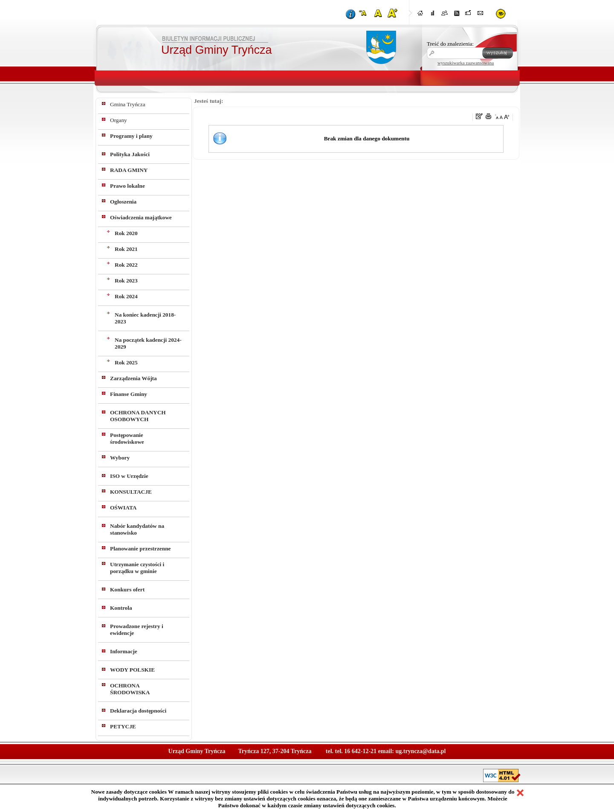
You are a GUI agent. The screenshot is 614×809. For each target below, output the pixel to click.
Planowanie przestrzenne (140, 548)
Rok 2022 (126, 265)
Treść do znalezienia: (450, 44)
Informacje (123, 651)
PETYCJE (123, 726)
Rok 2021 (126, 249)
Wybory (120, 457)
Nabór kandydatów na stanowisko (137, 529)
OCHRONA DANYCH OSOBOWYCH (138, 415)
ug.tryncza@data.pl (420, 751)
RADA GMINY (129, 170)
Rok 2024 (126, 296)
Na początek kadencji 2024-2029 (148, 343)
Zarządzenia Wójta (133, 378)
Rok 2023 (126, 280)
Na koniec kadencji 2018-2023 (145, 318)
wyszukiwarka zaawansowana (465, 62)
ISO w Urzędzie (129, 476)
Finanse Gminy (128, 394)
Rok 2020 (126, 233)
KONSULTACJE (131, 492)
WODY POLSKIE (132, 669)
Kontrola (121, 608)
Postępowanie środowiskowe (127, 438)
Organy (118, 120)
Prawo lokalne (127, 186)
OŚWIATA (123, 507)
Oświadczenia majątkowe (141, 217)
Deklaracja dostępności (138, 710)
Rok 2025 (126, 362)
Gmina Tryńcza (127, 104)
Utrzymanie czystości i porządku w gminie (137, 567)
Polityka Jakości (130, 154)
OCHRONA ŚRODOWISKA (130, 689)
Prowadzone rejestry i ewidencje (136, 629)
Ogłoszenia (123, 201)
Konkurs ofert (127, 589)
